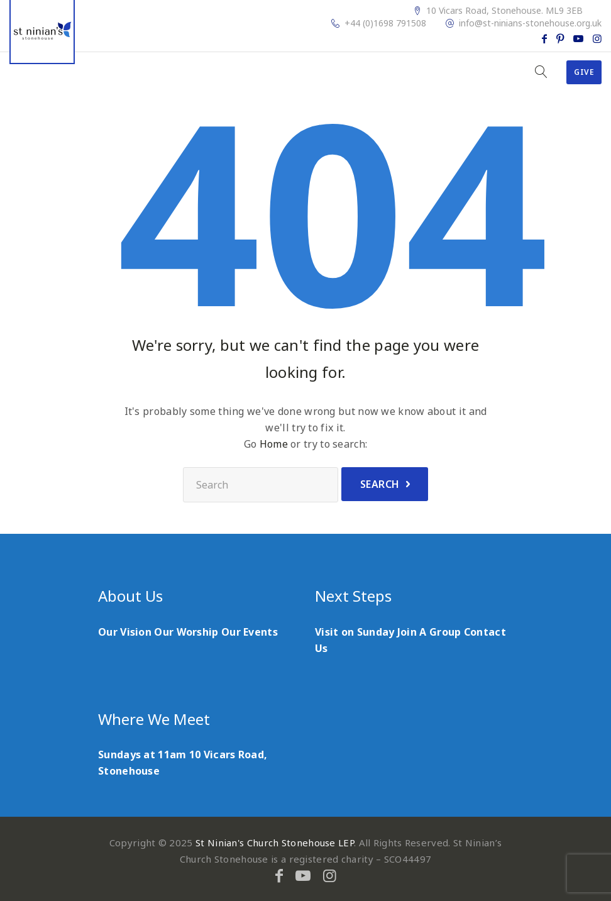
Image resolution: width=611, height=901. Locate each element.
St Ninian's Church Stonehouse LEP (274, 842)
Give (584, 72)
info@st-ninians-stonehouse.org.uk (530, 23)
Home (274, 444)
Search (380, 484)
